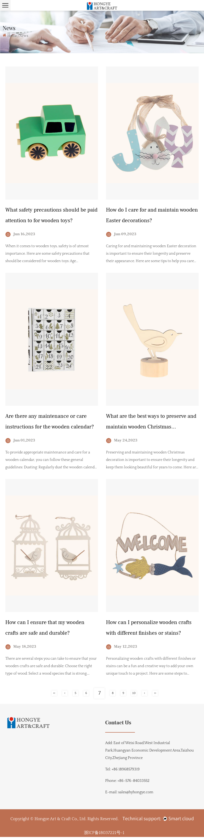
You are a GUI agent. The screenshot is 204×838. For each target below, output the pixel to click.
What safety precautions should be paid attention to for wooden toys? (51, 215)
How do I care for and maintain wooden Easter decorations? (152, 215)
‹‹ (54, 694)
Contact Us (118, 723)
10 (134, 694)
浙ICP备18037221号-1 (104, 833)
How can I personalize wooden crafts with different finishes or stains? (149, 629)
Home (12, 35)
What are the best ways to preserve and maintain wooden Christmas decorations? (151, 423)
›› (155, 694)
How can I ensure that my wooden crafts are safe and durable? (44, 629)
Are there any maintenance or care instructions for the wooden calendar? (49, 422)
